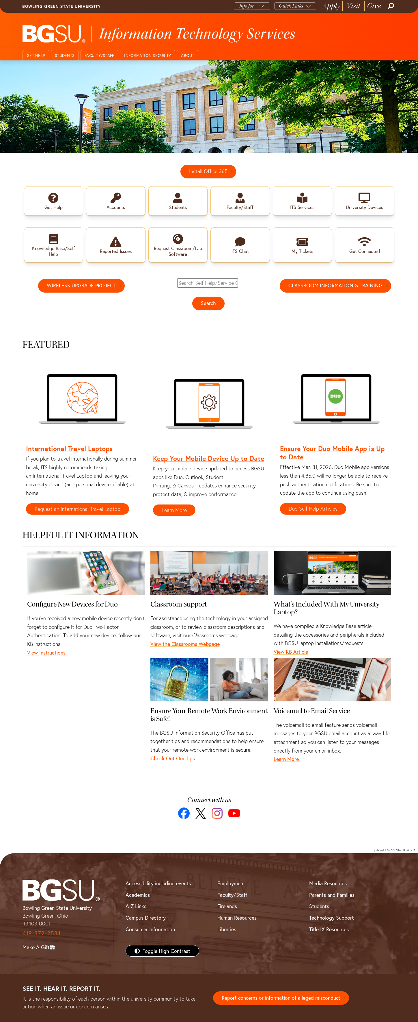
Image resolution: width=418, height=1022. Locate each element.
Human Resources (237, 917)
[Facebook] (184, 813)
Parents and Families (331, 894)
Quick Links (291, 6)
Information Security (147, 55)
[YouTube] (234, 814)
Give (374, 6)
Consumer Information (150, 929)
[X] (200, 813)
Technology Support (331, 917)
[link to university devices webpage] (364, 201)
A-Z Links (136, 906)
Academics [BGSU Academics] (138, 894)
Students (64, 55)
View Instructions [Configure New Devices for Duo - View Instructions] (46, 652)
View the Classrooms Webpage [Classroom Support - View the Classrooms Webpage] (185, 644)
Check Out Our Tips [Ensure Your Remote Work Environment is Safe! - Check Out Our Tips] (172, 758)
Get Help (36, 55)
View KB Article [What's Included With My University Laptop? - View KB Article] (291, 651)
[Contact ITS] (209, 106)
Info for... (248, 6)
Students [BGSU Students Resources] (319, 906)
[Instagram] (217, 813)
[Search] (390, 6)
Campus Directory (146, 917)
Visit (353, 6)
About (187, 55)
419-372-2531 (42, 933)
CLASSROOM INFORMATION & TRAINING (335, 285)
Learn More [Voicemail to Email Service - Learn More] (286, 759)
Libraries (226, 929)
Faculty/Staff (99, 55)
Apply (331, 6)
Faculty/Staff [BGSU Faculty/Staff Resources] (232, 894)
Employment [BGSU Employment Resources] (231, 883)
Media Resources (328, 883)
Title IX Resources (329, 929)
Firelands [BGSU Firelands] (227, 906)
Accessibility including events (158, 883)
